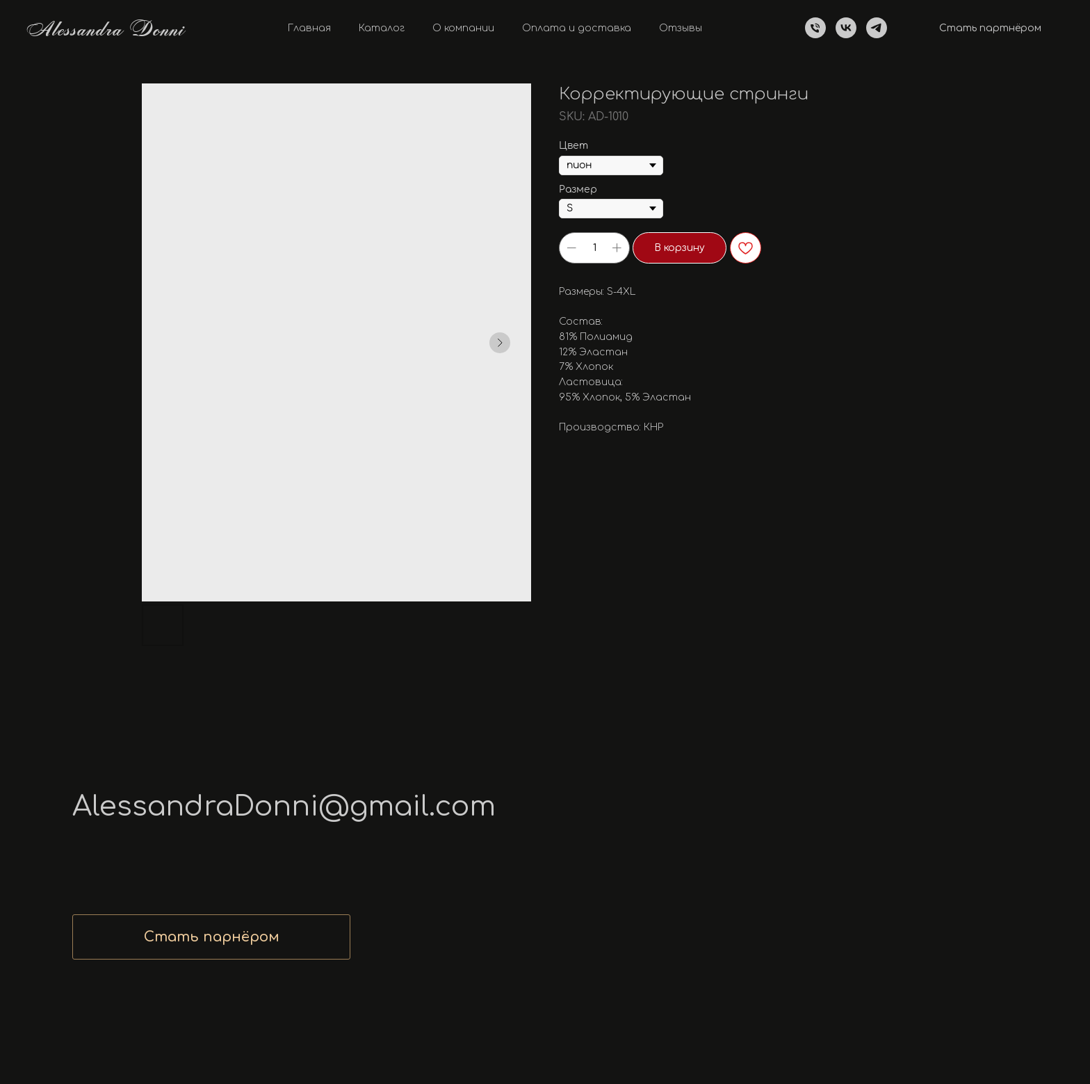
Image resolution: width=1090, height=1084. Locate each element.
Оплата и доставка (576, 28)
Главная (309, 28)
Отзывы (680, 28)
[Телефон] (815, 27)
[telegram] (876, 27)
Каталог (382, 28)
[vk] (846, 27)
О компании (463, 28)
